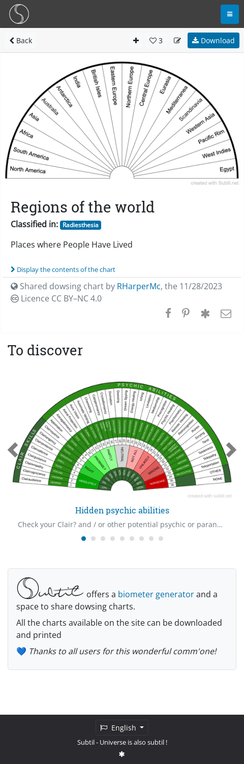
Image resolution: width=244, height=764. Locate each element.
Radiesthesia (81, 225)
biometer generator (156, 594)
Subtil (86, 742)
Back (20, 40)
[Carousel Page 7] (141, 538)
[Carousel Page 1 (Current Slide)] (83, 538)
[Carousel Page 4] (112, 538)
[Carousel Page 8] (151, 538)
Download (213, 40)
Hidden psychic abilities (122, 510)
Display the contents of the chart (63, 269)
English (119, 727)
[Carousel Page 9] (161, 538)
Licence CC (56, 298)
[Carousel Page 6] (132, 538)
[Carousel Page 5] (122, 538)
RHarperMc (139, 286)
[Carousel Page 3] (103, 538)
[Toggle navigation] (230, 14)
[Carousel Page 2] (93, 538)
